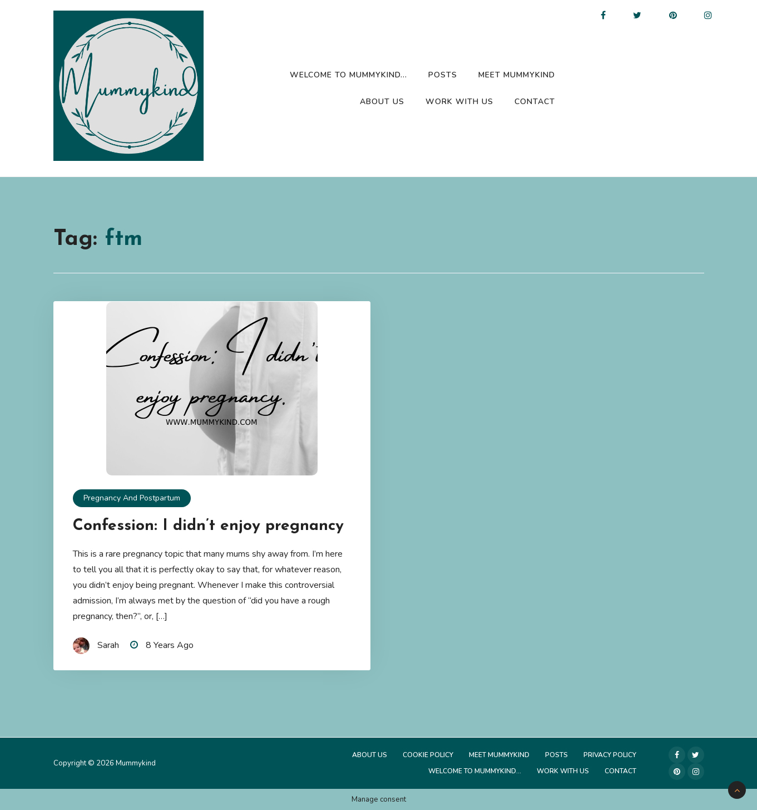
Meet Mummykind (516, 75)
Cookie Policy (428, 754)
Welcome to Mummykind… (348, 75)
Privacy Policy (609, 754)
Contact (534, 101)
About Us (382, 101)
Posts (442, 75)
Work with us (459, 101)
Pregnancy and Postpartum (131, 498)
